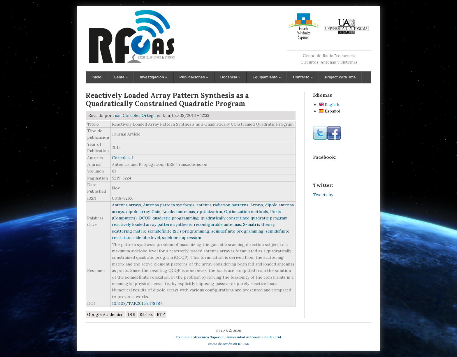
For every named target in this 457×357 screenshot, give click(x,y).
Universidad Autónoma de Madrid (253, 337)
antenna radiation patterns (222, 204)
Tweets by (323, 194)
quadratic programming (175, 218)
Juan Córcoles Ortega (134, 115)
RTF (161, 314)
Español (329, 111)
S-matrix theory (258, 224)
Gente (121, 77)
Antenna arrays (126, 204)
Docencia (230, 77)
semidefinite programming (237, 231)
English (329, 104)
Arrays (256, 204)
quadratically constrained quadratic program (244, 218)
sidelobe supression (181, 237)
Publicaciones (194, 77)
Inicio (96, 77)
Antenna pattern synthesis (168, 204)
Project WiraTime (340, 77)
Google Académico (105, 314)
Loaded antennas (178, 211)
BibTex (146, 314)
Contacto (302, 77)
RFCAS (228, 344)
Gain (156, 211)
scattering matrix (129, 231)
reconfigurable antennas (217, 224)
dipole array (138, 211)
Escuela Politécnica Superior (200, 337)
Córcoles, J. (123, 157)
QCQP (144, 218)
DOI (132, 314)
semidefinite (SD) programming (178, 231)
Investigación (153, 77)
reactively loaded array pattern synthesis (152, 224)
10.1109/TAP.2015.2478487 (137, 303)
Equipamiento (266, 77)
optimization (209, 211)
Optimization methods (246, 211)
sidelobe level (146, 237)
